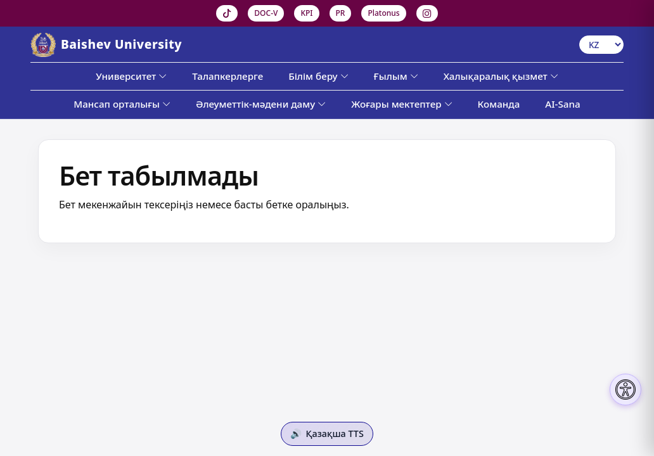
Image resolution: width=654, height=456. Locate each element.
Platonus (383, 13)
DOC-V (266, 13)
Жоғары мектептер (401, 104)
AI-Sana (562, 104)
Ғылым (396, 76)
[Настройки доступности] (625, 389)
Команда (499, 104)
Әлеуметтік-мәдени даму (261, 104)
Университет (131, 76)
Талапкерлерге (227, 76)
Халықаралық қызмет (501, 76)
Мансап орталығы (122, 104)
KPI (306, 13)
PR (340, 13)
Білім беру (318, 76)
